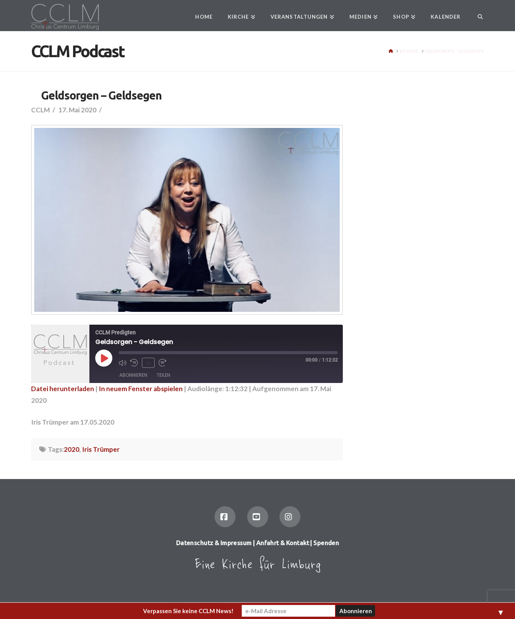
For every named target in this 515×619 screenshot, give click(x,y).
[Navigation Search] (476, 15)
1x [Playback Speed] (148, 362)
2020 (71, 449)
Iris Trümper (101, 449)
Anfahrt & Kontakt (282, 542)
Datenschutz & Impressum (214, 542)
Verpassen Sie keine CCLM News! (188, 610)
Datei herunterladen (62, 389)
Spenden (326, 542)
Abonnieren (133, 375)
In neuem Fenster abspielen (141, 389)
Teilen (163, 375)
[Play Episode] (103, 358)
